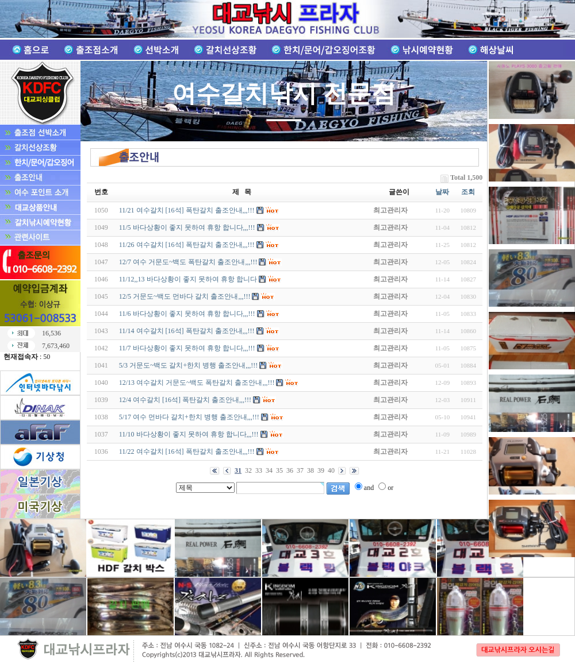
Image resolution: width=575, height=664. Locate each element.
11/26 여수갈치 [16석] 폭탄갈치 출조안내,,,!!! (187, 245)
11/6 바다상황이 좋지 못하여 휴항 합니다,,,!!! (187, 314)
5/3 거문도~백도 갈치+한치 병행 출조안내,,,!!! (188, 365)
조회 (468, 192)
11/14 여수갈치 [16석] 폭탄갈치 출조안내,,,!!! (187, 331)
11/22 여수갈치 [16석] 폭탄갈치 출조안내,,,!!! (187, 451)
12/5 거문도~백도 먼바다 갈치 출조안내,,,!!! (185, 296)
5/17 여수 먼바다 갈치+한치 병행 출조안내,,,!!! (189, 417)
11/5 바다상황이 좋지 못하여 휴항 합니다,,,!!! (187, 227)
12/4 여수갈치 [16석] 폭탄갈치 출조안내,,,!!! (185, 400)
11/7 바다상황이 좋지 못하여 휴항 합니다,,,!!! (187, 348)
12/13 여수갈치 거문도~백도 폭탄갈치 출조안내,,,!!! (197, 383)
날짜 (442, 192)
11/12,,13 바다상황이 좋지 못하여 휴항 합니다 (188, 279)
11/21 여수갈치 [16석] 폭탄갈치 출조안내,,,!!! (187, 210)
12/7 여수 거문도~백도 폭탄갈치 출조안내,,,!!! (188, 262)
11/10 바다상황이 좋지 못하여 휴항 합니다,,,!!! (189, 434)
